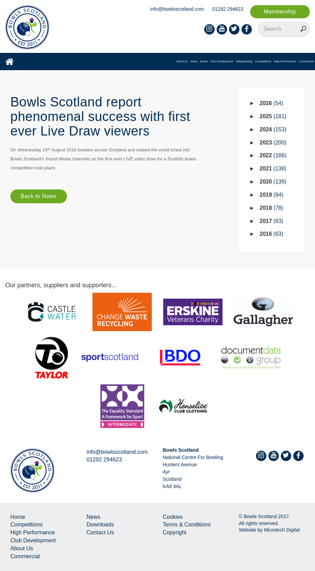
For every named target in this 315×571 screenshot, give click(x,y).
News (193, 61)
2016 (272, 234)
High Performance (285, 61)
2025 (273, 116)
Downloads (100, 524)
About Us (182, 61)
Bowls (203, 61)
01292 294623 (227, 9)
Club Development (221, 61)
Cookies (173, 517)
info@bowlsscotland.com (177, 9)
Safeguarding (244, 61)
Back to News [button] (39, 196)
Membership (280, 12)
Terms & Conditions (187, 524)
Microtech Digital (281, 530)
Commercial (306, 61)
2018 (272, 208)
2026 (272, 103)
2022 (273, 155)
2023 (273, 143)
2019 (272, 195)
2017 (272, 221)
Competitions (263, 61)
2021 (273, 168)
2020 (273, 182)
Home (17, 517)
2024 (273, 129)
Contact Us (100, 532)
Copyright (174, 532)
